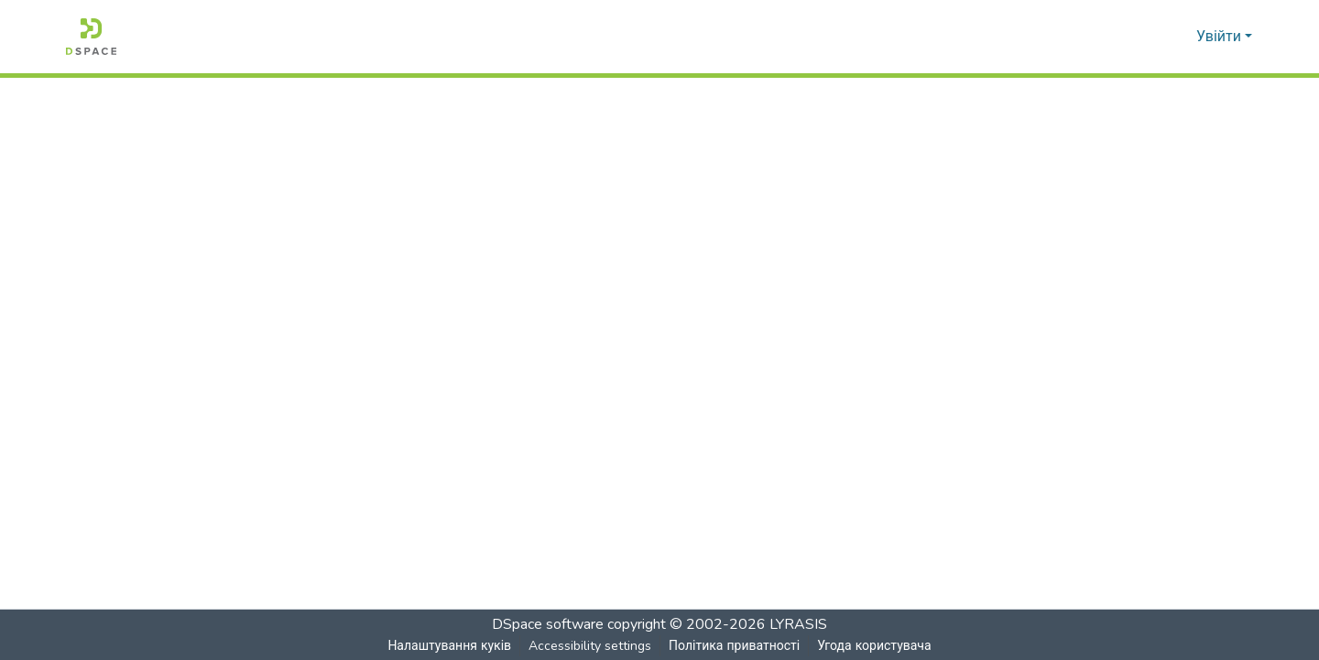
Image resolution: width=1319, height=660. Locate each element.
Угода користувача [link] (874, 646)
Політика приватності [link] (733, 646)
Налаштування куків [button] (448, 646)
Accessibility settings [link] (589, 646)
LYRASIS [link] (798, 624)
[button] (91, 36)
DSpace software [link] (548, 624)
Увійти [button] (1220, 37)
